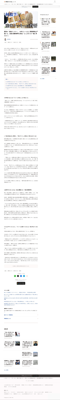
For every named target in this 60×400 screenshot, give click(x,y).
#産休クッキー (10, 42)
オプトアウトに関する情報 (12, 386)
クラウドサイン (13, 392)
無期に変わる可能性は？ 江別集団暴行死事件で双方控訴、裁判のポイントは (27, 354)
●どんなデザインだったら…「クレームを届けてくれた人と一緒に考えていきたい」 (21, 88)
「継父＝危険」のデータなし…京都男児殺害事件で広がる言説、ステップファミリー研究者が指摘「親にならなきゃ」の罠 (27, 344)
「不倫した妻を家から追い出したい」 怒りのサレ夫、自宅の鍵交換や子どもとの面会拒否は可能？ (9, 334)
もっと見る (6, 370)
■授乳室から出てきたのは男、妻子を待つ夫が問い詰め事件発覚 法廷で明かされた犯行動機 (21, 299)
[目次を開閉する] (7, 79)
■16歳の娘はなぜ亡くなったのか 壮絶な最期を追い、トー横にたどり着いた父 (19, 301)
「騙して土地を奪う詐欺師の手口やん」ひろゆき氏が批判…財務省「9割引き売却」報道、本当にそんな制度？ (46, 46)
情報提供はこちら (7, 318)
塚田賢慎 (8, 39)
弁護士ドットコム (7, 4)
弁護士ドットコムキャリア (29, 392)
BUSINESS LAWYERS (20, 392)
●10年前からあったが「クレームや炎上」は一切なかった (18, 81)
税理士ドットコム (6, 392)
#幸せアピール (16, 42)
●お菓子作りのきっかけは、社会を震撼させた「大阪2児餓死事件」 (19, 85)
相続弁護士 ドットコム (48, 392)
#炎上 (5, 42)
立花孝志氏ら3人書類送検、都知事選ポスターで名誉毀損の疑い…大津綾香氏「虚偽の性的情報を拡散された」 (46, 70)
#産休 (20, 42)
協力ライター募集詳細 (8, 314)
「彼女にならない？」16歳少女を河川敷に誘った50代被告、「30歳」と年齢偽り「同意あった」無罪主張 (9, 343)
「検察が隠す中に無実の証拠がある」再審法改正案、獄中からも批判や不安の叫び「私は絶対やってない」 (27, 362)
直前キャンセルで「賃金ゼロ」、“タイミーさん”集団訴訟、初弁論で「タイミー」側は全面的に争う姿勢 (46, 21)
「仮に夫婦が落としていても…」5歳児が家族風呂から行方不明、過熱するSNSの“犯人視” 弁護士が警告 (46, 60)
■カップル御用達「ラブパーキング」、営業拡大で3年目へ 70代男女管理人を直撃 (20, 292)
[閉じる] (59, 6)
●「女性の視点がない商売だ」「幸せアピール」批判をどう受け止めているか (21, 83)
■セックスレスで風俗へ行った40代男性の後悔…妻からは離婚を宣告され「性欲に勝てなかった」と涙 (21, 295)
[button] (27, 276)
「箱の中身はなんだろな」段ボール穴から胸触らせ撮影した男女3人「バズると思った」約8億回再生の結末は (46, 34)
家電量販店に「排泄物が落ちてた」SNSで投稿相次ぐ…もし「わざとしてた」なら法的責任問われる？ (9, 362)
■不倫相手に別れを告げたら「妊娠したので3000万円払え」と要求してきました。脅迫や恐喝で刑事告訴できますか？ (21, 304)
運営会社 (5, 386)
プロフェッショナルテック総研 (39, 392)
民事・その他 (14, 4)
